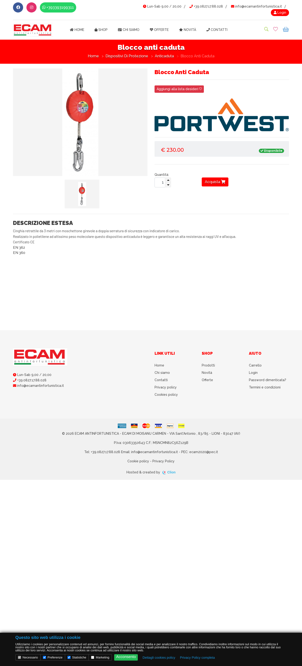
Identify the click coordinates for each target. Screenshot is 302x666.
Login (280, 12)
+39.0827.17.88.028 (206, 6)
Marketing (100, 657)
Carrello (255, 365)
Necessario (28, 657)
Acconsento (126, 657)
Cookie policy (138, 461)
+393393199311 (58, 7)
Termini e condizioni (265, 387)
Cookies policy (166, 394)
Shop (101, 30)
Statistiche (76, 657)
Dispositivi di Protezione (126, 56)
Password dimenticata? (267, 380)
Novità (187, 30)
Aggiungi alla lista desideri (179, 89)
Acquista (215, 182)
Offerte (159, 30)
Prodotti (208, 365)
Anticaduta (164, 56)
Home (77, 30)
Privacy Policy (163, 461)
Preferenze (53, 657)
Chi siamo (128, 30)
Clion (171, 472)
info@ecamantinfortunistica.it (256, 6)
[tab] (82, 194)
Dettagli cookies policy (159, 657)
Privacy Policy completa (197, 657)
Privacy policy (166, 387)
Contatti (216, 30)
